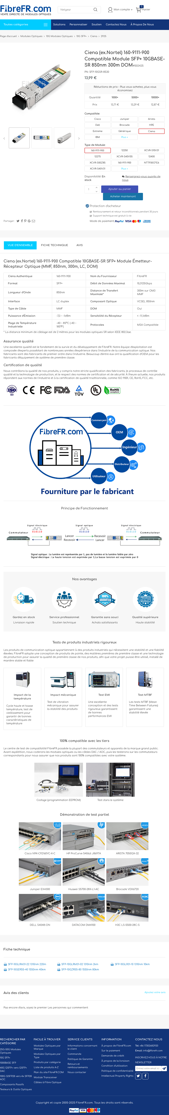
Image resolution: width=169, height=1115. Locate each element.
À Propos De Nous (142, 24)
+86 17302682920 (149, 1046)
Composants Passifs (12, 1084)
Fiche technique (54, 245)
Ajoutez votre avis (155, 992)
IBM (97, 137)
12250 (124, 150)
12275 (98, 156)
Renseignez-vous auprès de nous (141, 178)
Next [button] (78, 138)
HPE (151, 125)
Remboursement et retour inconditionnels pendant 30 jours (125, 211)
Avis (80, 245)
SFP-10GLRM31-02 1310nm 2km (79, 964)
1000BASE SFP (8, 1063)
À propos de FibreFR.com (116, 1046)
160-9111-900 (97, 150)
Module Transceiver (45, 1077)
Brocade (125, 125)
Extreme (97, 131)
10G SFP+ (5, 1058)
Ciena (151, 131)
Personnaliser (78, 24)
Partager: (9, 221)
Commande (74, 1054)
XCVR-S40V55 (125, 156)
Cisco (97, 119)
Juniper (124, 119)
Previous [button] (5, 138)
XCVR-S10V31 (151, 150)
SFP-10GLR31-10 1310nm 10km (132, 964)
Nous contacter (77, 1072)
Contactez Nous (116, 24)
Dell (97, 125)
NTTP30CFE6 (151, 163)
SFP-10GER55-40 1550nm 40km (27, 969)
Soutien (97, 24)
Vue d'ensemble (20, 245)
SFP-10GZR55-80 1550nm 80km (80, 969)
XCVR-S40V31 (97, 169)
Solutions (59, 24)
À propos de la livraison (115, 1061)
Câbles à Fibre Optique (47, 1082)
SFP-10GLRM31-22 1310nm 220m (27, 964)
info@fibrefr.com (152, 1050)
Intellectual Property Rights (117, 1076)
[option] (19, 138)
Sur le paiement (110, 1050)
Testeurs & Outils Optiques (16, 1089)
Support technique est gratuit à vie (112, 216)
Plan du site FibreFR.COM (49, 1072)
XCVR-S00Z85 (97, 163)
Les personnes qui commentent (68, 1007)
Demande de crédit (112, 1056)
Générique (124, 131)
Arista (151, 119)
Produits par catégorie (47, 1062)
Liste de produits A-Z (46, 1067)
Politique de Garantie (80, 1059)
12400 (151, 156)
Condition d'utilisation (114, 1066)
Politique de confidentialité (117, 1071)
